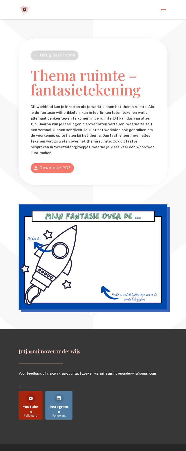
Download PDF (55, 167)
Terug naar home (57, 55)
